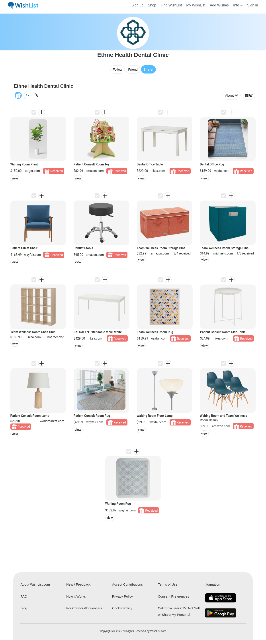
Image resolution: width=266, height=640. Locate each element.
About (231, 95)
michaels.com (223, 253)
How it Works (76, 596)
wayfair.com (221, 171)
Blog (23, 608)
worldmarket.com (52, 421)
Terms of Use (167, 584)
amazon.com (95, 171)
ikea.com (159, 171)
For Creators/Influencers (84, 608)
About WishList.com (35, 584)
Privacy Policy (122, 596)
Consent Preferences (173, 596)
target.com (32, 171)
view (15, 178)
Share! (148, 69)
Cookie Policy (122, 608)
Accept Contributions (127, 584)
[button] (238, 5)
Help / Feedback (78, 584)
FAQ (23, 596)
